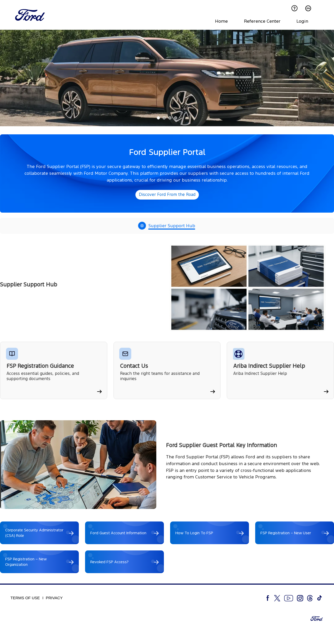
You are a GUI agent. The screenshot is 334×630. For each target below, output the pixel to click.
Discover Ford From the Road (167, 195)
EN (308, 8)
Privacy (54, 598)
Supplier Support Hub (171, 226)
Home (221, 21)
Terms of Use (25, 598)
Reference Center (262, 21)
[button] (16, 79)
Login (302, 21)
